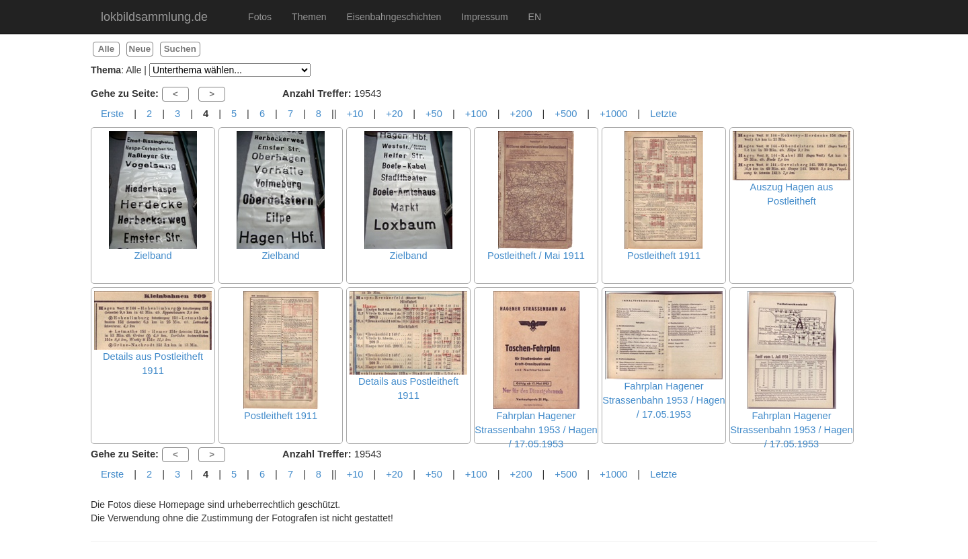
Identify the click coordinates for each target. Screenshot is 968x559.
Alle (106, 49)
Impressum (484, 16)
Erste (112, 113)
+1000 (613, 113)
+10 (355, 113)
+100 (476, 113)
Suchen (180, 49)
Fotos (260, 16)
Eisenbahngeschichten (393, 16)
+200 (521, 113)
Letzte (663, 113)
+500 (566, 113)
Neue (140, 49)
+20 (394, 113)
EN (534, 16)
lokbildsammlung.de (154, 17)
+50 (434, 113)
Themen (309, 16)
